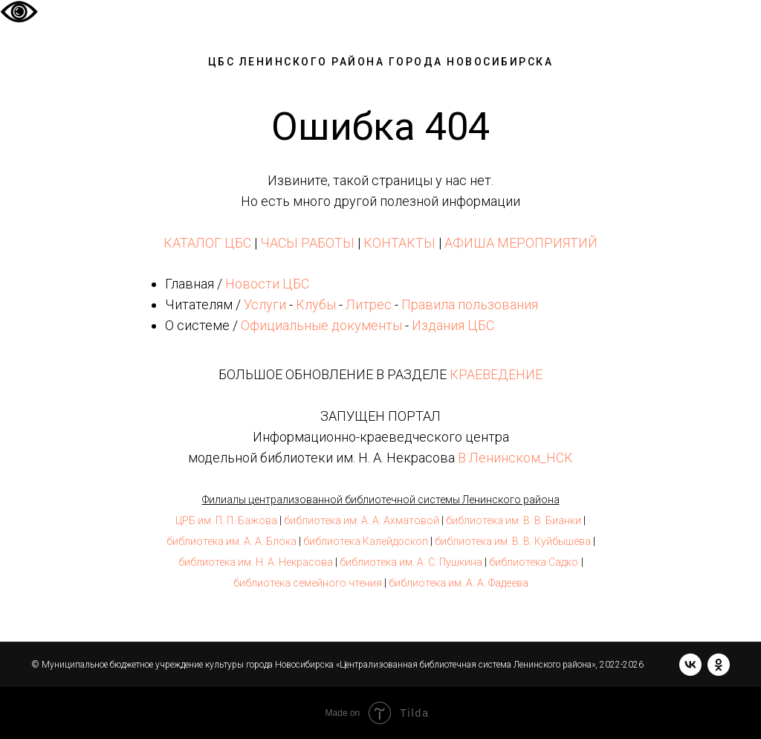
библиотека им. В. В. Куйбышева (513, 541)
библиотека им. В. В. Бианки (513, 520)
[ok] (718, 665)
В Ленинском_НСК (515, 457)
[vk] (690, 665)
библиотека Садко (533, 562)
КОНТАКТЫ (399, 243)
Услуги (265, 304)
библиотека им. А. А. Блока (231, 541)
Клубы (316, 304)
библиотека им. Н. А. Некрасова (255, 562)
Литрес (369, 304)
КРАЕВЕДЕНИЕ (496, 374)
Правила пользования (469, 304)
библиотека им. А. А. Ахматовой (361, 520)
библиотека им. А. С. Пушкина (411, 562)
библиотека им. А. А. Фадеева (458, 583)
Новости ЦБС (267, 283)
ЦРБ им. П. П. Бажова (226, 520)
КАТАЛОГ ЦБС (207, 243)
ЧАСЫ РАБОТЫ (307, 243)
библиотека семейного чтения (307, 583)
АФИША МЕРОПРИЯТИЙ (521, 243)
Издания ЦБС (451, 325)
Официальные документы (321, 325)
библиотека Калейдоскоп (365, 541)
